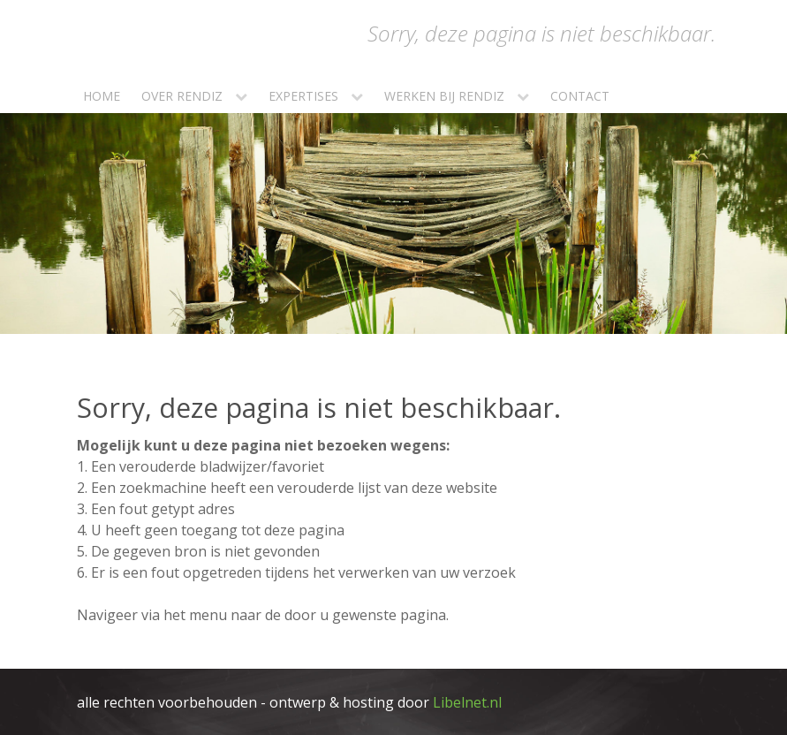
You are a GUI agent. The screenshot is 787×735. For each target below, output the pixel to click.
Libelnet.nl (467, 702)
